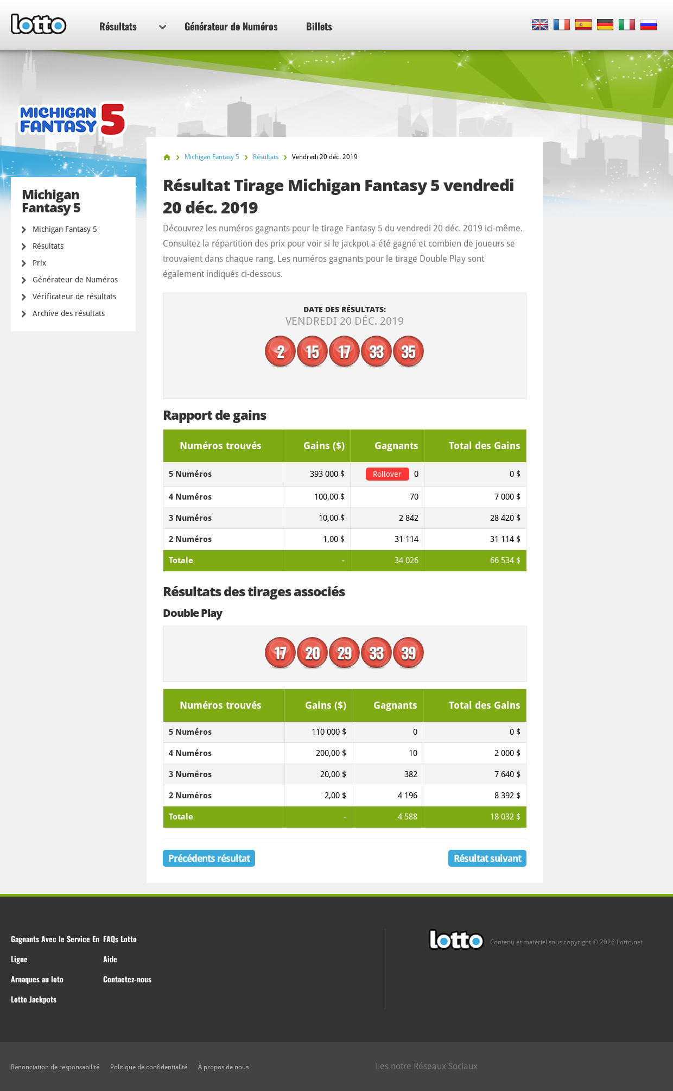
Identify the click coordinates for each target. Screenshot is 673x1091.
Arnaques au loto (37, 979)
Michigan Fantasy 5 (65, 229)
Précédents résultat (209, 858)
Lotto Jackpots (33, 999)
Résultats (132, 26)
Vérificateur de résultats (74, 296)
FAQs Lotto (120, 938)
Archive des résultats (69, 313)
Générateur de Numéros (231, 26)
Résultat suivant (487, 858)
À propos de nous (223, 1067)
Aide (110, 958)
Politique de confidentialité (148, 1067)
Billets (319, 26)
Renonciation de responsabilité (55, 1067)
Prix (39, 262)
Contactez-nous (127, 979)
